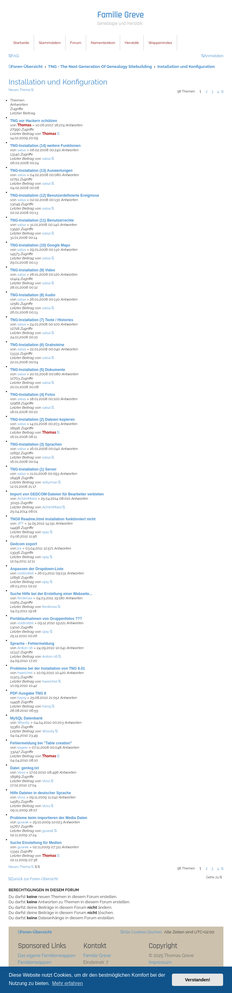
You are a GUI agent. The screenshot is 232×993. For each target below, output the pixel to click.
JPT (20, 523)
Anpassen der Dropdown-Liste (36, 569)
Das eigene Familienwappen (46, 955)
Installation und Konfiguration (58, 81)
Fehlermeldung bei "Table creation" (41, 743)
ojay (45, 532)
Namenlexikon (103, 43)
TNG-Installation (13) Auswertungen (41, 170)
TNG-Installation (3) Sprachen (36, 444)
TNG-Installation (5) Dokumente (37, 370)
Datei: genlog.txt (24, 768)
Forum (75, 43)
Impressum (160, 962)
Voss (21, 772)
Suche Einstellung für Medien (36, 843)
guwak (23, 822)
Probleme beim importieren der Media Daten (48, 818)
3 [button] (212, 92)
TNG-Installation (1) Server (33, 469)
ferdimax (24, 598)
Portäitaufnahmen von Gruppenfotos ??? (46, 619)
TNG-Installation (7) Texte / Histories (41, 320)
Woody (23, 722)
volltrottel (25, 573)
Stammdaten (50, 43)
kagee (22, 747)
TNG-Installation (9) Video (32, 270)
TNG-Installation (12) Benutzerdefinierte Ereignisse (54, 195)
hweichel (24, 673)
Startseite (21, 43)
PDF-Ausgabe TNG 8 (28, 693)
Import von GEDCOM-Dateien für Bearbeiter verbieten (57, 494)
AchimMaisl (27, 498)
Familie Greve (120, 15)
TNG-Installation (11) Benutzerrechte (42, 220)
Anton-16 (24, 648)
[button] (222, 91)
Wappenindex (160, 43)
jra (19, 548)
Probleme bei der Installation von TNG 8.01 (47, 668)
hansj (21, 697)
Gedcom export (23, 544)
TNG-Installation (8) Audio (32, 295)
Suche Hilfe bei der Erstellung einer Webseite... (51, 594)
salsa (21, 150)
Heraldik (132, 43)
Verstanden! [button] (197, 979)
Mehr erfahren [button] (67, 983)
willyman (49, 482)
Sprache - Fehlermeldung (32, 643)
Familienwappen (34, 962)
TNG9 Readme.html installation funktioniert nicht (53, 519)
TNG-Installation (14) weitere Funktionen (45, 146)
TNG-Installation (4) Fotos (32, 394)
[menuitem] (14, 55)
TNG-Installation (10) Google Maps (40, 245)
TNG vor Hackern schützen (33, 121)
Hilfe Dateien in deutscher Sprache (40, 793)
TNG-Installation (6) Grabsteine (37, 345)
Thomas (24, 125)
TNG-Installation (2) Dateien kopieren (42, 419)
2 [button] (206, 92)
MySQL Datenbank (26, 718)
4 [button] (218, 92)
